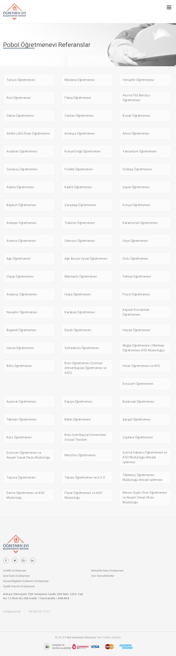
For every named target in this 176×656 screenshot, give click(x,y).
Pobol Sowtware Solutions (80, 637)
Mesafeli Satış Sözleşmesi (107, 570)
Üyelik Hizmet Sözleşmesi (19, 586)
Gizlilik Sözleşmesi (14, 570)
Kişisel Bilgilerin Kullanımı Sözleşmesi (26, 581)
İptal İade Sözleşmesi (16, 575)
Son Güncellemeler (102, 575)
